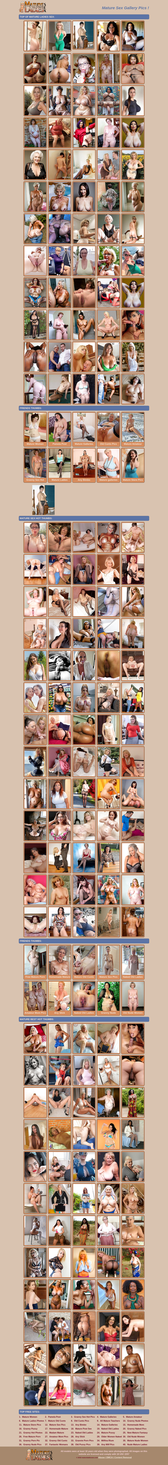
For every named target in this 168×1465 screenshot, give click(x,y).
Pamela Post (54, 1417)
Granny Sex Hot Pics (84, 1417)
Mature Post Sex (83, 1429)
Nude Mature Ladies (137, 1444)
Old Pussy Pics (83, 1444)
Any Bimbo (80, 1425)
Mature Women (29, 1417)
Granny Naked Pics (136, 1429)
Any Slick (80, 1437)
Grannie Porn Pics (84, 1440)
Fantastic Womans (58, 1444)
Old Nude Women (136, 1437)
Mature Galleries (108, 1417)
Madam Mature (56, 1433)
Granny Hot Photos (33, 1433)
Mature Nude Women (137, 1440)
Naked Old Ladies (110, 1429)
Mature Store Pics (32, 1425)
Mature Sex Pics (57, 1425)
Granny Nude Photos (137, 1421)
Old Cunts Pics (81, 1421)
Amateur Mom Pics (58, 1437)
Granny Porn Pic (31, 1440)
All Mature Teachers (110, 1421)
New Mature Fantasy (137, 1433)
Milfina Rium (107, 1440)
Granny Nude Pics (32, 1444)
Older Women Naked (111, 1437)
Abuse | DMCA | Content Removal (115, 1457)
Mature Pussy (108, 1433)
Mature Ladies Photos (33, 1421)
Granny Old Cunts (58, 1440)
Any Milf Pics (107, 1444)
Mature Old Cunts (57, 1421)
